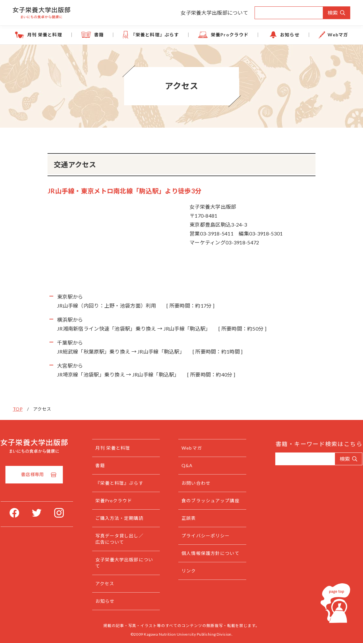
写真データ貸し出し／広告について (127, 539)
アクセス (112, 583)
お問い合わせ (197, 483)
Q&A (188, 465)
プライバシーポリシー (207, 542)
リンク (190, 583)
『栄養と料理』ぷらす (155, 34)
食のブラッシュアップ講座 (209, 504)
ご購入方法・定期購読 (127, 518)
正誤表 (190, 524)
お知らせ (289, 34)
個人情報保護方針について (209, 563)
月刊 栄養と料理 (44, 34)
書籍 (99, 34)
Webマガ (338, 34)
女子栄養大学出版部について (214, 13)
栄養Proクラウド (229, 34)
